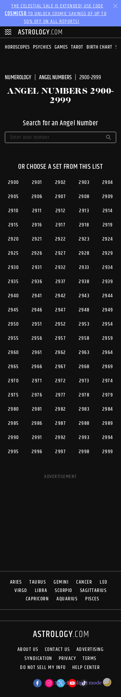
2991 (37, 438)
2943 (84, 296)
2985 (13, 423)
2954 (107, 324)
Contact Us (57, 650)
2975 (13, 395)
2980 (13, 409)
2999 (107, 452)
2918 (84, 225)
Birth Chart (99, 47)
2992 (60, 438)
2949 (107, 310)
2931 (37, 267)
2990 (13, 438)
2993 (84, 438)
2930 (13, 267)
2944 (107, 296)
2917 (60, 225)
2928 (84, 253)
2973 (84, 381)
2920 (13, 239)
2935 (13, 282)
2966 (37, 367)
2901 (37, 182)
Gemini (61, 582)
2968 (84, 367)
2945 (13, 310)
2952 (60, 324)
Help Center (86, 668)
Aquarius (66, 599)
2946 (37, 310)
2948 (84, 310)
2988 (84, 423)
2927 (60, 253)
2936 (37, 282)
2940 (13, 296)
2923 (84, 239)
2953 (84, 324)
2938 (84, 282)
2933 (84, 267)
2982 (60, 409)
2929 (107, 253)
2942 (60, 296)
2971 (37, 381)
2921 (37, 239)
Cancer (84, 582)
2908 (84, 197)
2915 (13, 225)
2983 (84, 409)
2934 (107, 267)
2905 (13, 197)
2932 (60, 267)
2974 (107, 381)
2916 (37, 225)
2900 (13, 182)
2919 (108, 225)
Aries (16, 582)
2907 (60, 197)
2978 (84, 395)
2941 (37, 296)
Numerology (18, 77)
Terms (89, 659)
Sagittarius (93, 591)
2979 (107, 395)
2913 (84, 211)
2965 (13, 367)
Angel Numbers (55, 77)
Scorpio (63, 591)
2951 (37, 324)
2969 (107, 367)
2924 (107, 239)
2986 (37, 423)
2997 (60, 452)
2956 (37, 338)
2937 (60, 282)
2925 (13, 253)
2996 (37, 452)
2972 (60, 381)
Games (61, 47)
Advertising (90, 650)
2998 (84, 452)
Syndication (38, 659)
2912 (60, 211)
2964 (107, 352)
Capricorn (37, 599)
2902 (60, 182)
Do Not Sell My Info (43, 668)
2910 (13, 211)
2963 (84, 352)
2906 (37, 197)
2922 (60, 239)
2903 (84, 182)
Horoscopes (17, 47)
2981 (37, 409)
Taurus (37, 582)
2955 (13, 338)
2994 (107, 438)
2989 (107, 423)
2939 (107, 282)
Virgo (21, 591)
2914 (108, 211)
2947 (60, 310)
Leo (103, 582)
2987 (60, 423)
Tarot (77, 47)
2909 (107, 197)
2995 (13, 452)
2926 (37, 253)
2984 (107, 409)
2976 (37, 395)
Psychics (42, 47)
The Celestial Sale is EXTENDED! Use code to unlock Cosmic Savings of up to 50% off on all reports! (55, 13)
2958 (84, 338)
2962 (60, 352)
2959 (107, 338)
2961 (37, 352)
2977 (60, 395)
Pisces (92, 599)
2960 (13, 352)
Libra (41, 591)
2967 (60, 367)
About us (27, 650)
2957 (60, 338)
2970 (13, 381)
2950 (13, 324)
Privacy (67, 659)
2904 (107, 182)
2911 (37, 211)
